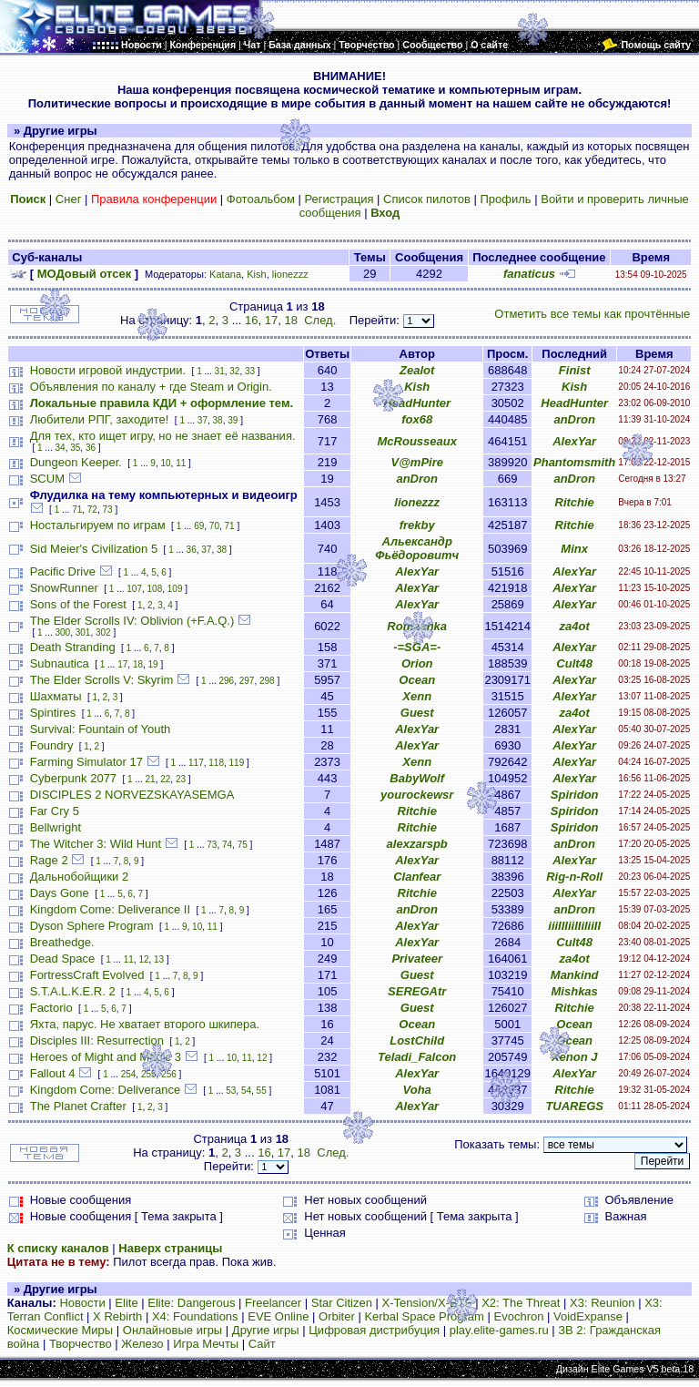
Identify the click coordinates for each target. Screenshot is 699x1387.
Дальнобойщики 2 (79, 876)
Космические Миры (60, 1330)
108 (155, 589)
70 (214, 526)
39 (233, 420)
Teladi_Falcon (417, 1057)
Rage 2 (49, 860)
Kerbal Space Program (424, 1316)
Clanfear (417, 876)
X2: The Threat (520, 1303)
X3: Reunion (602, 1303)
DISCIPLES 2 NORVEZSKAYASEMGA (132, 794)
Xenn (416, 696)
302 (103, 632)
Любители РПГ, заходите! (99, 419)
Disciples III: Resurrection (97, 1040)
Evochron (519, 1316)
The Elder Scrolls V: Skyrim (102, 680)
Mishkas (575, 991)
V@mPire (416, 462)
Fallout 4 (53, 1073)
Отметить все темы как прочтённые (592, 314)
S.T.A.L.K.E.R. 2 (73, 991)
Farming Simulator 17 (86, 762)
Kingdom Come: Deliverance (105, 1089)
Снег (69, 199)
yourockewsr (416, 794)
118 (216, 763)
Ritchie (574, 502)
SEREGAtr (417, 991)
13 (159, 959)
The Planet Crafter (78, 1106)
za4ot (575, 626)
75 (243, 845)
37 (203, 420)
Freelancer (273, 1303)
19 (153, 664)
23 (181, 779)
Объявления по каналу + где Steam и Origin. (151, 386)
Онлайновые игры (172, 1330)
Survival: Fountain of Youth (100, 729)
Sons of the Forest (78, 604)
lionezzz (290, 274)
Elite (126, 1303)
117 (196, 763)
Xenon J (575, 1057)
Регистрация (338, 199)
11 (181, 463)
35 (75, 448)
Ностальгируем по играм (98, 525)
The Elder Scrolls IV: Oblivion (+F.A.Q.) (132, 620)
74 (227, 845)
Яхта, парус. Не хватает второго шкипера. (144, 1024)
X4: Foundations (195, 1316)
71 (77, 510)
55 (262, 1091)
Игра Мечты (205, 1344)
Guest (417, 712)
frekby (417, 525)
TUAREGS (574, 1106)
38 (218, 420)
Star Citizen (341, 1303)
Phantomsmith (574, 462)
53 (231, 1091)
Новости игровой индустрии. (108, 370)
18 (290, 320)
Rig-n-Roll (574, 876)
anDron (574, 419)
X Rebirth (117, 1316)
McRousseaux (417, 441)
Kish (257, 274)
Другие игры (265, 1330)
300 (63, 632)
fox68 (416, 419)
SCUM (47, 478)
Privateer (416, 958)
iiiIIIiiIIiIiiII (574, 926)
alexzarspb (417, 844)
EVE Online (278, 1316)
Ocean (417, 680)
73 (108, 510)
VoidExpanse (588, 1316)
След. (320, 320)
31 (220, 371)
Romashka (417, 626)
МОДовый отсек (84, 273)
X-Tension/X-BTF (427, 1303)
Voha (417, 1089)
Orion (417, 663)
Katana (225, 274)
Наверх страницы (170, 1248)
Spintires (53, 712)
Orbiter (337, 1316)
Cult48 (574, 663)
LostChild (417, 1040)
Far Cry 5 (54, 811)
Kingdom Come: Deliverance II (110, 909)
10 (165, 463)
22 (165, 779)
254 (129, 1074)
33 (250, 371)
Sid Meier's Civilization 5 (93, 549)
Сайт (262, 1344)
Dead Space (63, 958)
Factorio (51, 1008)
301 (83, 632)
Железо (142, 1344)
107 (134, 589)
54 (246, 1091)
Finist (575, 370)
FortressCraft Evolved (87, 975)
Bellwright (55, 827)
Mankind (575, 975)
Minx (574, 549)
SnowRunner (64, 588)
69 (199, 526)
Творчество (80, 1344)
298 (267, 681)
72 (92, 510)
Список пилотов (427, 199)
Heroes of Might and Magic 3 (105, 1057)
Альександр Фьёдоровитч (417, 548)
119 (237, 763)
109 (175, 589)
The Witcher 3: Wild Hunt (96, 844)
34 (61, 448)
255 (149, 1074)
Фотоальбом (261, 199)
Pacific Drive (63, 571)
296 (226, 681)
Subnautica (59, 663)
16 (251, 320)
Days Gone (59, 893)
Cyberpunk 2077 (73, 778)
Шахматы (56, 696)
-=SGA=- (417, 647)
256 (169, 1074)
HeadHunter (417, 403)
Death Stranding (73, 647)
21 (151, 779)
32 (234, 371)
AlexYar (574, 441)
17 (271, 320)
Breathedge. (62, 942)
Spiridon (575, 794)
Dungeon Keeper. (76, 462)
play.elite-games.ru (499, 1330)
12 (143, 959)
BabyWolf (417, 778)
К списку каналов (58, 1248)
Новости (82, 1303)
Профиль (505, 199)
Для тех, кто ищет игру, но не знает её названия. (163, 436)
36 (91, 448)
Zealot (417, 370)
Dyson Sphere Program (92, 926)
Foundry (52, 745)
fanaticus (529, 273)
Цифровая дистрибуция (374, 1330)
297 (247, 681)
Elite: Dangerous (191, 1303)
